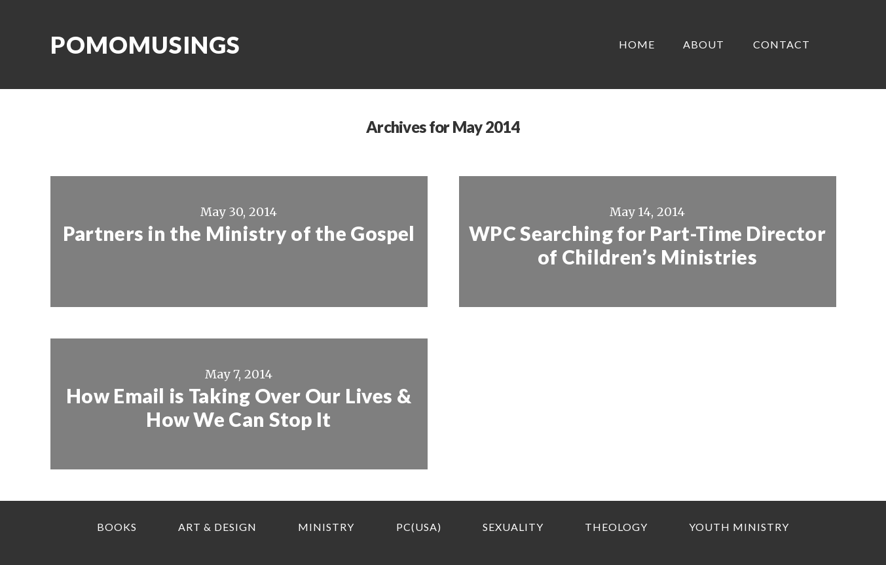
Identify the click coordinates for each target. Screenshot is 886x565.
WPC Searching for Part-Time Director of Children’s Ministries (647, 244)
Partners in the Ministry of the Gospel (239, 233)
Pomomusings (145, 44)
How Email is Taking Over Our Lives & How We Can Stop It (238, 407)
